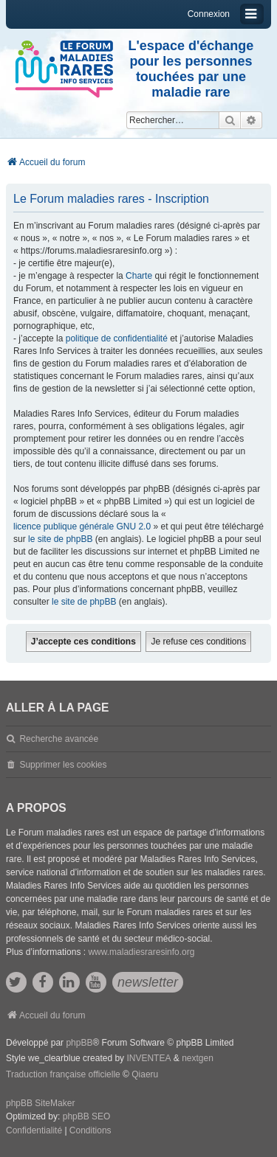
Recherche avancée (58, 739)
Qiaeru (144, 1074)
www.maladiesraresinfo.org (141, 952)
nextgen (197, 1058)
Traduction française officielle (63, 1074)
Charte (139, 276)
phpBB (79, 1043)
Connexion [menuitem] (209, 14)
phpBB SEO (87, 1116)
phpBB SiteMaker (40, 1103)
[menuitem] (34, 1131)
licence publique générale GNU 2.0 (82, 526)
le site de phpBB (60, 539)
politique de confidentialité (117, 338)
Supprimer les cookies (62, 765)
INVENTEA (148, 1058)
